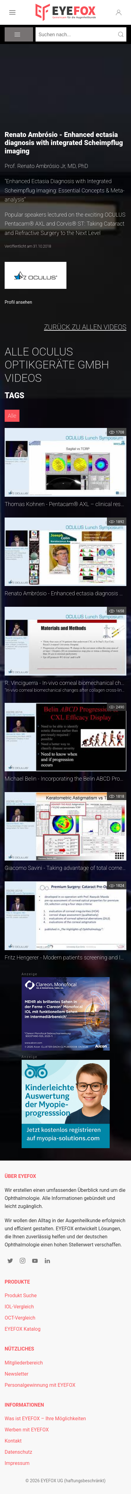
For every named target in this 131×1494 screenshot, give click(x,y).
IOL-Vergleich (19, 1307)
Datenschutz (18, 1452)
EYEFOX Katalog (22, 1329)
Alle (12, 415)
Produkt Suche (21, 1295)
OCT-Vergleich (20, 1318)
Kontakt (13, 1441)
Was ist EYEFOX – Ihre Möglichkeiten (45, 1418)
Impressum (17, 1463)
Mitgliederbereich (24, 1363)
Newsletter (16, 1374)
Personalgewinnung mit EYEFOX (40, 1385)
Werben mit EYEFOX (27, 1430)
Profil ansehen (18, 302)
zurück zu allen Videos (85, 327)
